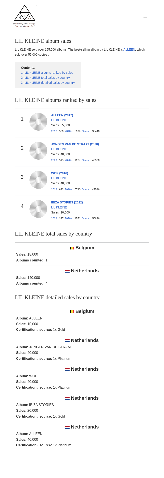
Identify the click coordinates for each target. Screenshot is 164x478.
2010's (69, 131)
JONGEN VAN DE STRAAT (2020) (75, 144)
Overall (86, 131)
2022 (54, 218)
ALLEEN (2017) (62, 115)
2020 (54, 160)
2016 (54, 189)
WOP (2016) (59, 173)
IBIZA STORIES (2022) (67, 202)
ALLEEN (129, 49)
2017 (54, 131)
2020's (69, 160)
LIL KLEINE (59, 120)
